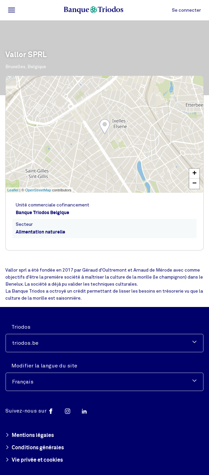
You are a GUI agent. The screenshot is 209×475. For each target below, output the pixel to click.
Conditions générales (34, 448)
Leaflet (12, 190)
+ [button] (194, 174)
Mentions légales (29, 436)
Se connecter (186, 10)
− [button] (194, 184)
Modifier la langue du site (44, 365)
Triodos (20, 327)
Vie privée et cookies (34, 460)
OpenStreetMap (38, 190)
